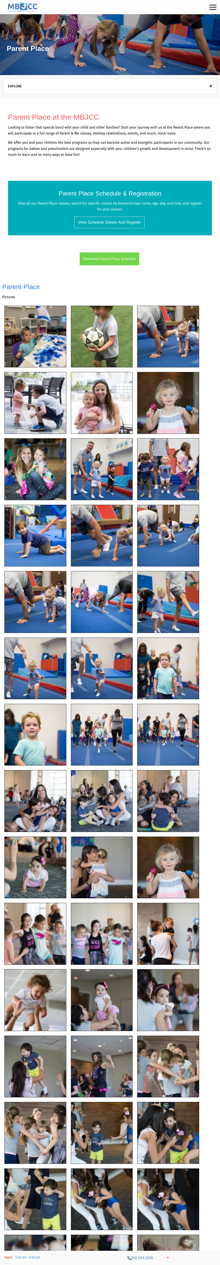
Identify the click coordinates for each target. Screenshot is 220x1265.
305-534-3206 (187, 1258)
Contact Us (104, 1234)
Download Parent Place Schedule (109, 259)
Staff (120, 1234)
